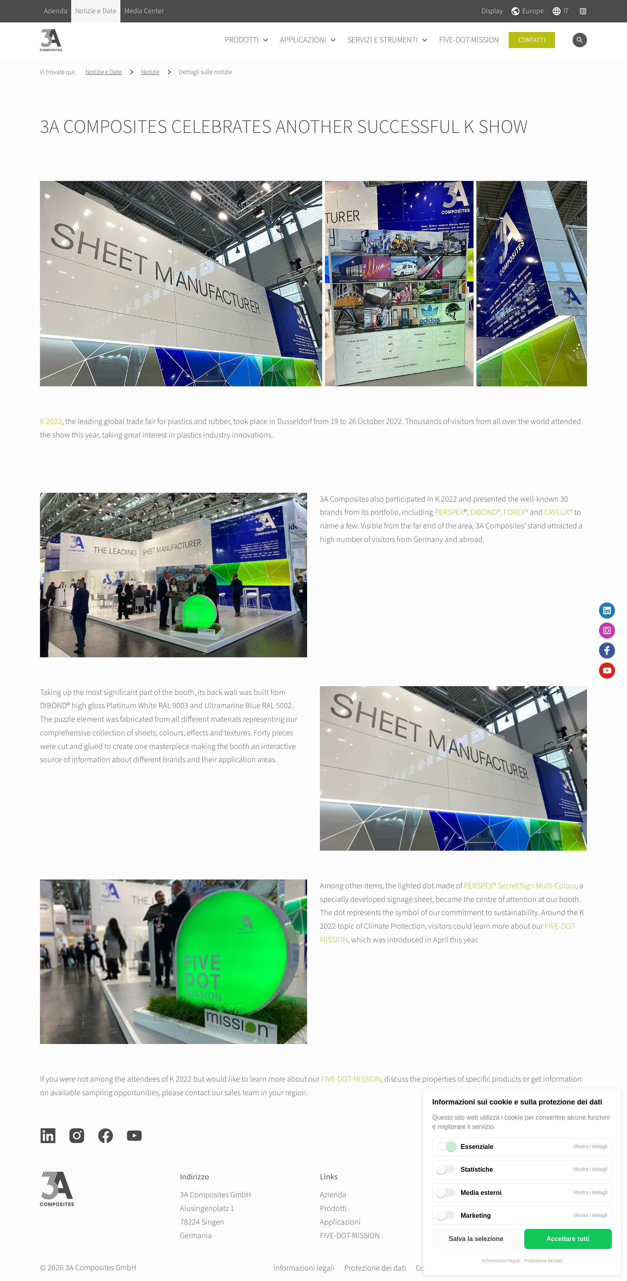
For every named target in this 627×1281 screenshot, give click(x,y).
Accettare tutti (567, 1238)
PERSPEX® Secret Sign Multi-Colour (520, 885)
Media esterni (481, 1192)
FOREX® (515, 512)
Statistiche (477, 1169)
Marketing (476, 1215)
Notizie (150, 72)
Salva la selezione (476, 1238)
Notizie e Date (104, 72)
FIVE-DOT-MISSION (351, 1079)
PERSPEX (449, 512)
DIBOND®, (486, 512)
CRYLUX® (558, 512)
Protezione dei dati (543, 1260)
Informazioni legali (501, 1260)
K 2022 (51, 421)
